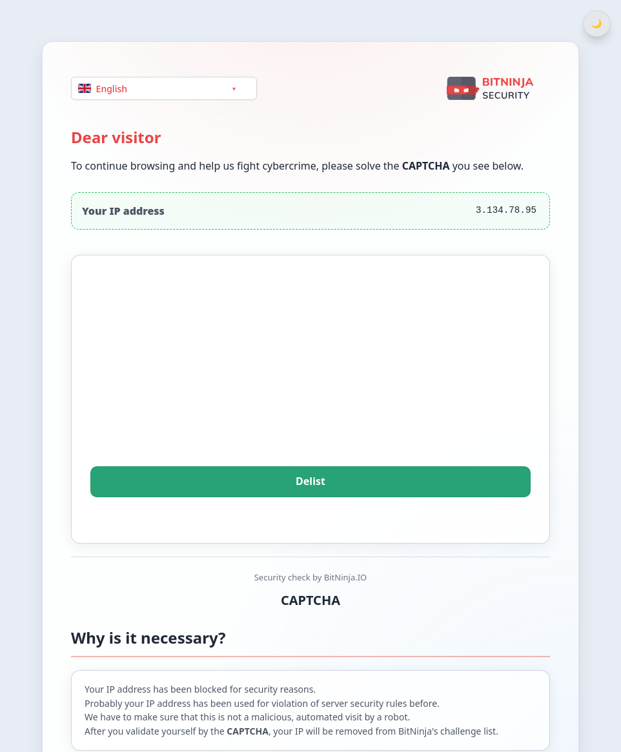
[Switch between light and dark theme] (597, 23)
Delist (310, 481)
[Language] (164, 88)
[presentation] (310, 378)
